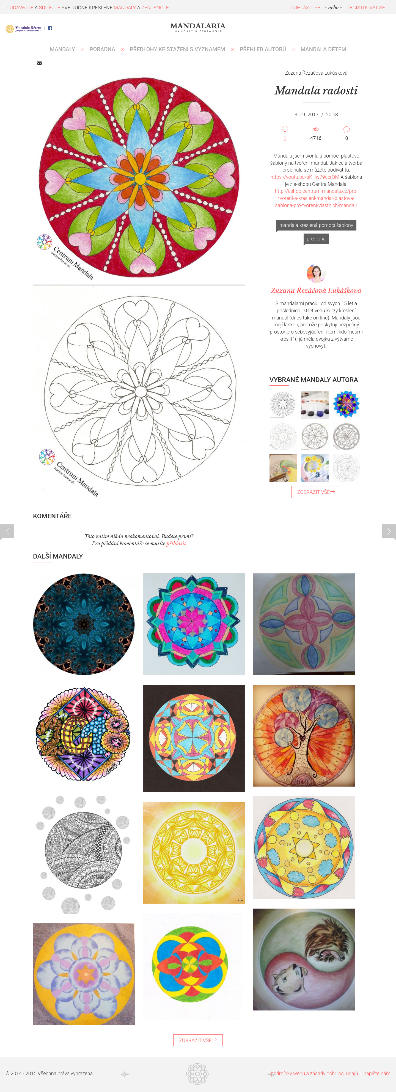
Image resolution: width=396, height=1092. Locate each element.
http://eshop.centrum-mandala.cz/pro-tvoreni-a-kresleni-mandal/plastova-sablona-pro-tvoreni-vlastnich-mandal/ (316, 198)
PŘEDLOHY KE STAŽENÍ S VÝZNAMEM (177, 49)
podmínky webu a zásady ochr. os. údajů (314, 1073)
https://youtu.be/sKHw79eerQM (304, 177)
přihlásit (176, 544)
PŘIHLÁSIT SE (305, 7)
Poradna (102, 49)
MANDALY (62, 49)
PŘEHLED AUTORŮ (263, 49)
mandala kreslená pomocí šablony (316, 225)
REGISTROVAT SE (365, 7)
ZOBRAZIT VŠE (316, 492)
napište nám (377, 1073)
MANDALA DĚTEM (323, 49)
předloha (316, 239)
